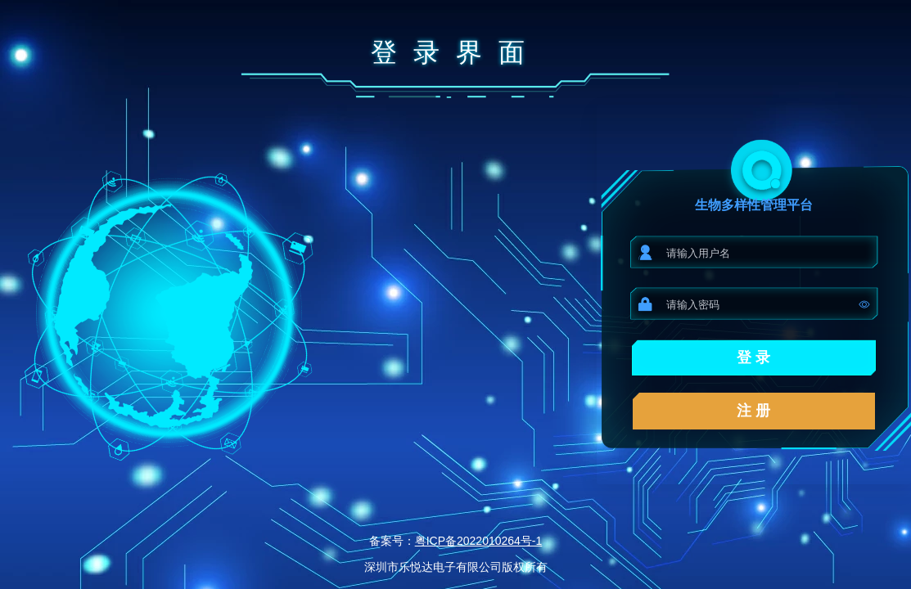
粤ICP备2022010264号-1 (479, 540)
